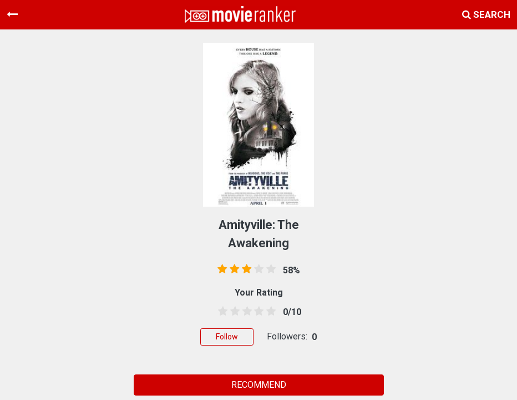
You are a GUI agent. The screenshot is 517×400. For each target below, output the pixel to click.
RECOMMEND (258, 384)
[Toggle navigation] (12, 14)
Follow (227, 336)
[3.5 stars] (257, 311)
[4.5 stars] (269, 311)
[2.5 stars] (245, 311)
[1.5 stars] (233, 311)
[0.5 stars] (221, 311)
